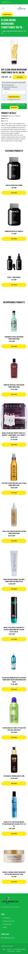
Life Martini (7, 918)
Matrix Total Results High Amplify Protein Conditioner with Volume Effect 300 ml (14, 629)
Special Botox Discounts (10, 87)
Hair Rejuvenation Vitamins (14, 185)
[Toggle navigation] (3, 8)
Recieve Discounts (14, 97)
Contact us (9, 949)
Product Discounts (9, 85)
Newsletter (7, 89)
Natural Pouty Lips (9, 921)
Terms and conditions (19, 949)
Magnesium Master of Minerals (14, 231)
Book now (14, 107)
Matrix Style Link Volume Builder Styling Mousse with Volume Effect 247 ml (14, 824)
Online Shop (7, 14)
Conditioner (17, 116)
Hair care (11, 116)
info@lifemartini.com (6, 2)
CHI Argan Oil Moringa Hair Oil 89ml (14, 776)
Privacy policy (11, 951)
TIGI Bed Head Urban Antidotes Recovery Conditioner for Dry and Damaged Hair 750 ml (14, 680)
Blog (5, 927)
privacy (11, 99)
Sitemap (18, 951)
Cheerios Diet (8, 924)
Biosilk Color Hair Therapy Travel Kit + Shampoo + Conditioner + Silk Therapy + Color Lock (14, 435)
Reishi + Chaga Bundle (14, 277)
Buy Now (19, 77)
